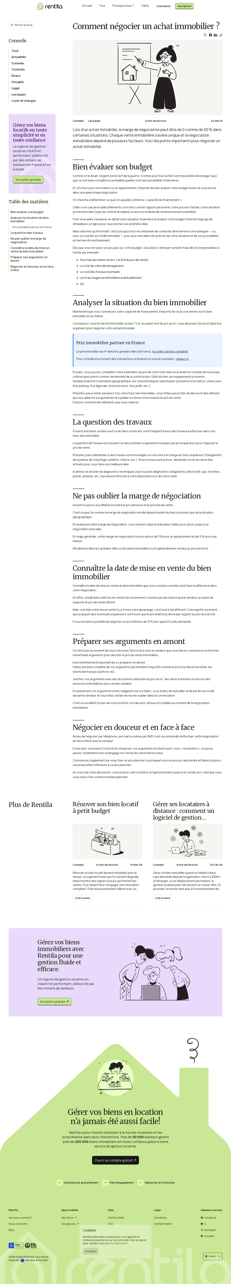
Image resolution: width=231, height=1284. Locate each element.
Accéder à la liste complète (170, 351)
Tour (102, 6)
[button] (212, 1256)
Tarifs (145, 6)
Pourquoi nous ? (123, 6)
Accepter (90, 1251)
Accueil (87, 6)
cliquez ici (182, 359)
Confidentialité (119, 1243)
